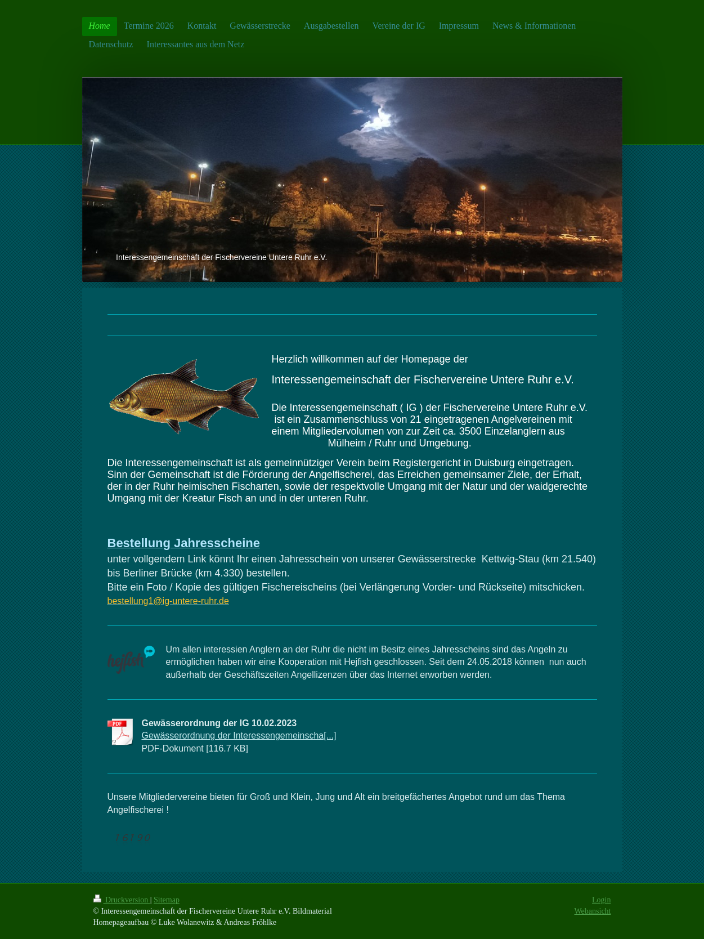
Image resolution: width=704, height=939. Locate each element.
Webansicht (593, 911)
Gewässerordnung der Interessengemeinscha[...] (239, 735)
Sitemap (167, 900)
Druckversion (121, 900)
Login (601, 900)
